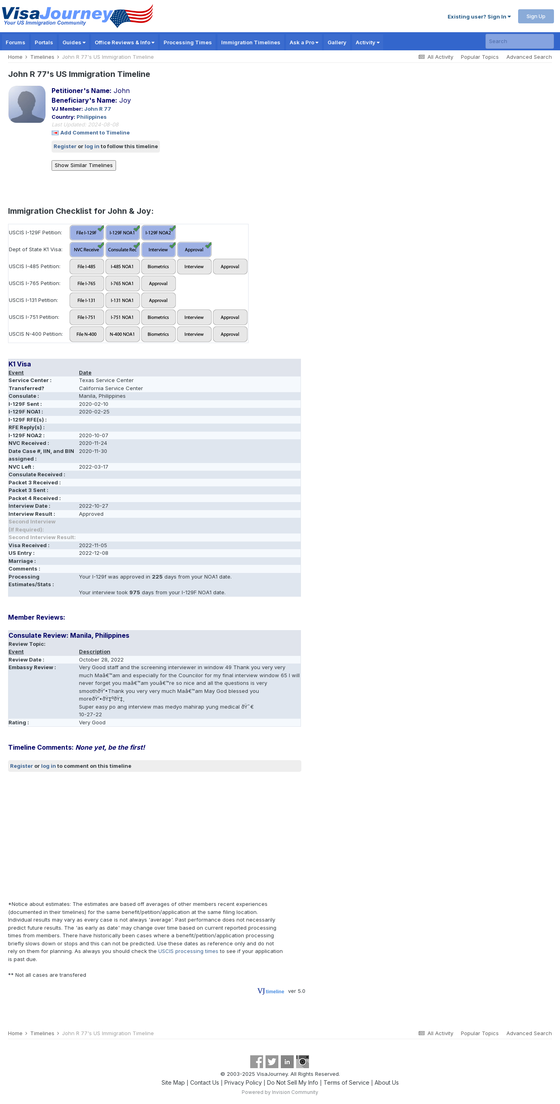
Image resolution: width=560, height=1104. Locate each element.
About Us (387, 1082)
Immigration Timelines (250, 42)
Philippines (92, 117)
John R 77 (97, 108)
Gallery (337, 42)
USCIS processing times (188, 951)
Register (65, 146)
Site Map (173, 1082)
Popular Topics (480, 57)
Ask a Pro (304, 42)
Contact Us (204, 1082)
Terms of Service (346, 1082)
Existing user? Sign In (479, 16)
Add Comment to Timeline (95, 132)
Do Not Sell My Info (292, 1082)
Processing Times (188, 42)
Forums (15, 42)
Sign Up (536, 16)
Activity (368, 42)
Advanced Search (529, 57)
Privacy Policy (243, 1082)
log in (92, 146)
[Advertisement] (154, 836)
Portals (44, 42)
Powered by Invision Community (280, 1092)
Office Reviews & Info (124, 42)
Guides (73, 42)
